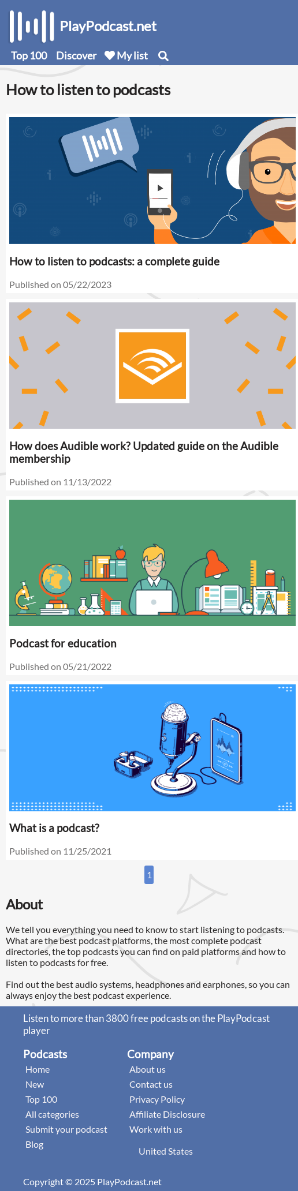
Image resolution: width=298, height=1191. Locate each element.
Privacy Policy (157, 1098)
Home (37, 1068)
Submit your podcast (66, 1128)
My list (126, 55)
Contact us (151, 1083)
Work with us (155, 1128)
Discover (76, 55)
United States (166, 1150)
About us (147, 1068)
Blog (34, 1143)
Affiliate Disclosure (167, 1113)
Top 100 (29, 55)
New (34, 1083)
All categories (52, 1113)
